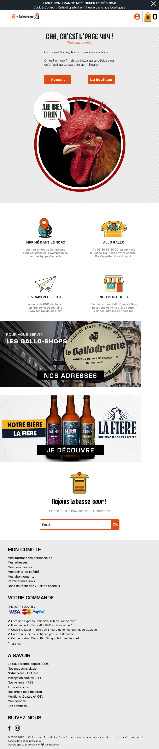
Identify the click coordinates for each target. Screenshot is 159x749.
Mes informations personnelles (30, 558)
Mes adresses (18, 562)
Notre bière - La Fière (23, 673)
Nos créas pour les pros (25, 692)
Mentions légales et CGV (25, 696)
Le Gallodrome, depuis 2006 (28, 664)
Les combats (17, 706)
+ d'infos (15, 643)
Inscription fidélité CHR (24, 678)
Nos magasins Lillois (22, 668)
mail (131, 249)
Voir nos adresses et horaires (114, 311)
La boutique (101, 79)
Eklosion (54, 744)
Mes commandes (20, 567)
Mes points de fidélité (23, 572)
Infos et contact (20, 687)
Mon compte (17, 701)
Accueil (58, 79)
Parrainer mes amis (21, 581)
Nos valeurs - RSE (21, 682)
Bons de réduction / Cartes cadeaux (34, 586)
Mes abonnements (21, 576)
